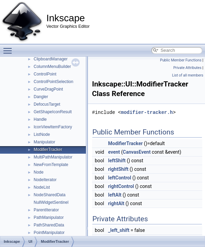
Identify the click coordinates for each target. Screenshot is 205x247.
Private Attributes (187, 68)
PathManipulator (49, 217)
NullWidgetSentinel (51, 202)
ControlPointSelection (53, 81)
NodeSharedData (50, 194)
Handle (40, 119)
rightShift (118, 169)
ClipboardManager (51, 59)
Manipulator (44, 142)
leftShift (117, 160)
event (114, 152)
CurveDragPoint (48, 89)
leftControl (119, 177)
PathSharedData (49, 225)
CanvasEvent (137, 152)
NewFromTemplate (51, 164)
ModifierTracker (48, 149)
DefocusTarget (47, 104)
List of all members (187, 75)
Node (39, 172)
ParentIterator (46, 210)
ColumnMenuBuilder (52, 66)
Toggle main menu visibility (9, 47)
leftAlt (115, 195)
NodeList (42, 187)
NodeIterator (45, 179)
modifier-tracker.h (147, 112)
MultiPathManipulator (53, 157)
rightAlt (116, 203)
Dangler (41, 96)
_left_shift (118, 230)
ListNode (42, 134)
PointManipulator (49, 232)
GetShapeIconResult (53, 111)
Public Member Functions (181, 60)
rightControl (121, 186)
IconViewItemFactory (53, 127)
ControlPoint (45, 74)
